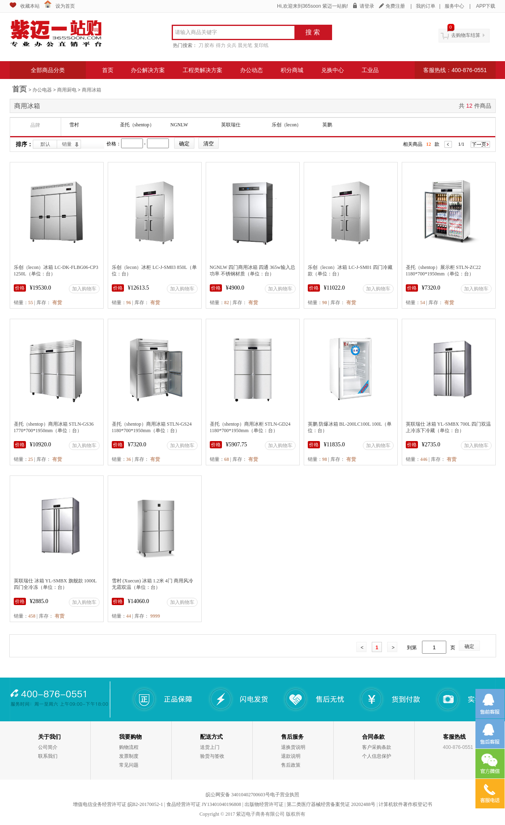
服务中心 (454, 6)
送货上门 (209, 747)
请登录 (367, 6)
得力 (221, 45)
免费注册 (395, 6)
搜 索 (312, 32)
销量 (67, 144)
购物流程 (129, 747)
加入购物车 (84, 289)
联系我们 (48, 756)
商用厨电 (67, 90)
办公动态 (251, 70)
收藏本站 (30, 6)
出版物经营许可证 (264, 804)
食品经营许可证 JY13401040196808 (203, 804)
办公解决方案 (148, 70)
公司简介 (48, 747)
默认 (45, 144)
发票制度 (129, 756)
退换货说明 (293, 747)
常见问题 (129, 765)
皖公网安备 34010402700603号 (238, 794)
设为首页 (65, 6)
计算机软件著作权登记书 (405, 804)
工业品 (370, 70)
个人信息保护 (376, 756)
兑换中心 (332, 70)
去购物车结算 (465, 35)
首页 (107, 70)
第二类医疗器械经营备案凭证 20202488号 (331, 804)
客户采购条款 (376, 747)
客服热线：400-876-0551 (455, 70)
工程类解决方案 (202, 70)
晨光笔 (245, 45)
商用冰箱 (91, 90)
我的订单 (425, 6)
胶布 (209, 45)
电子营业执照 (284, 794)
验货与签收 (212, 756)
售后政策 (290, 765)
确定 (469, 646)
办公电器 (42, 90)
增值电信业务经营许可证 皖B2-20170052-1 (118, 804)
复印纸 (261, 45)
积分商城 (292, 70)
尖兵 (232, 45)
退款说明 (290, 756)
